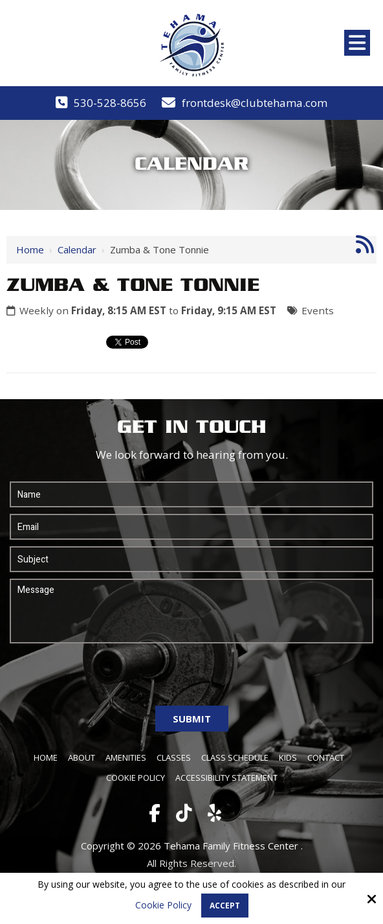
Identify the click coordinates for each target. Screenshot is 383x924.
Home (30, 249)
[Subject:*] (191, 559)
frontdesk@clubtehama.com (254, 102)
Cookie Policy (163, 905)
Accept (225, 905)
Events (317, 310)
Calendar (77, 249)
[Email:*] (191, 527)
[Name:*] (191, 494)
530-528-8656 (110, 102)
